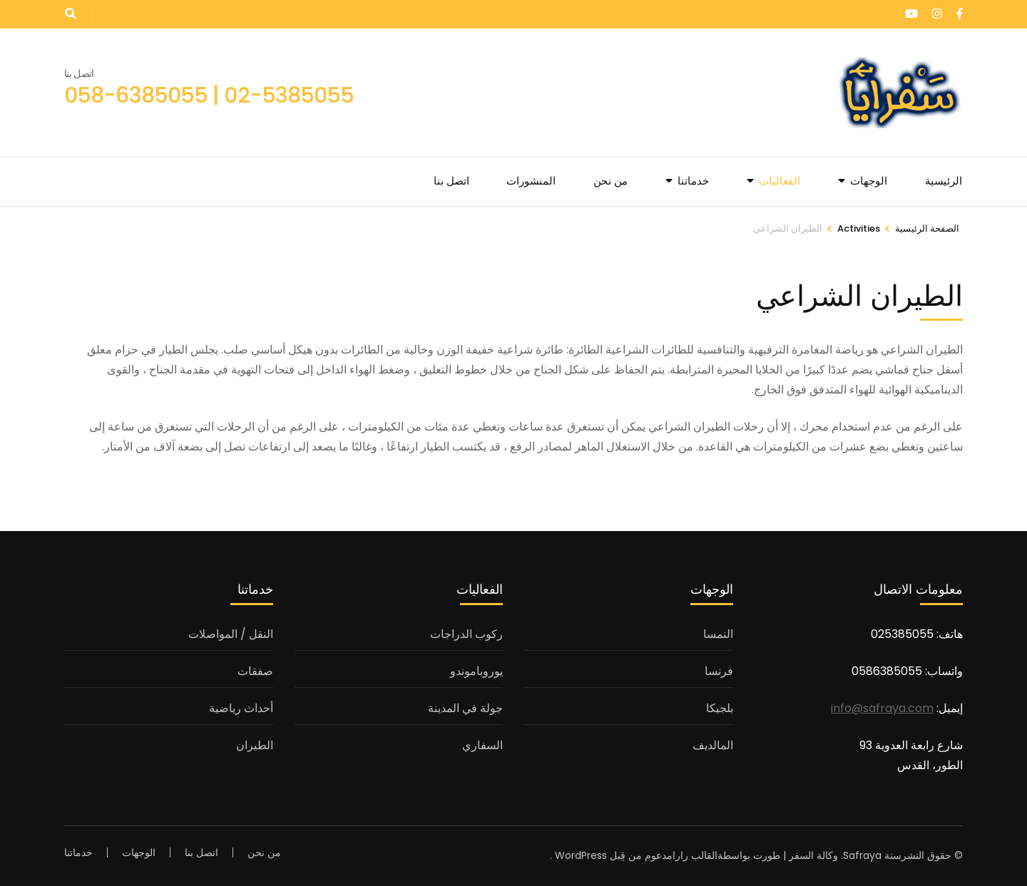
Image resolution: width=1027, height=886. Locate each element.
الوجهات (868, 180)
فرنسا (719, 671)
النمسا (718, 634)
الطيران (254, 745)
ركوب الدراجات (466, 634)
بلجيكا (719, 708)
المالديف (713, 745)
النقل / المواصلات (230, 634)
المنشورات (531, 180)
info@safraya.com (882, 708)
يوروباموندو (476, 671)
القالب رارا (695, 855)
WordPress (581, 855)
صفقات (255, 671)
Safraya (862, 855)
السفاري (482, 745)
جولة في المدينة (465, 708)
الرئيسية (943, 180)
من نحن (610, 180)
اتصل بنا (451, 180)
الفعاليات (779, 180)
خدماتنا (693, 180)
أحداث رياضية (241, 708)
